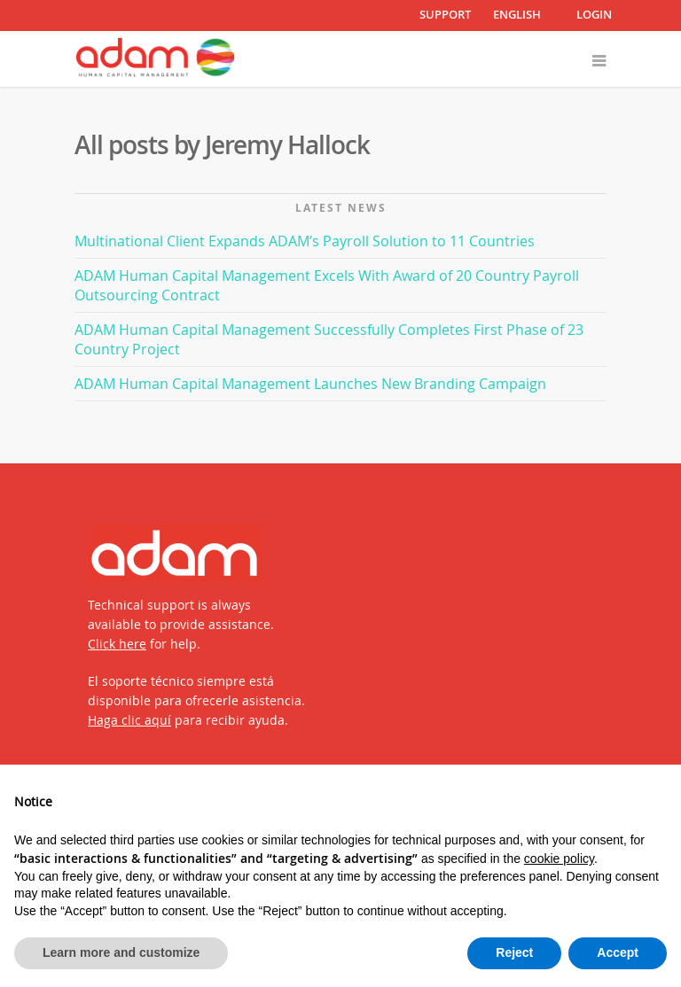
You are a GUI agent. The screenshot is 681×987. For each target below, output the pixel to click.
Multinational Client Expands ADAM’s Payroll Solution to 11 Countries (304, 241)
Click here (117, 643)
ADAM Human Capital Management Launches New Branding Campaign (310, 383)
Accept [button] (617, 952)
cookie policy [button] (559, 858)
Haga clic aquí (129, 719)
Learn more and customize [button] (121, 952)
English (517, 15)
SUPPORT (445, 14)
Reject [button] (514, 952)
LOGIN (594, 14)
